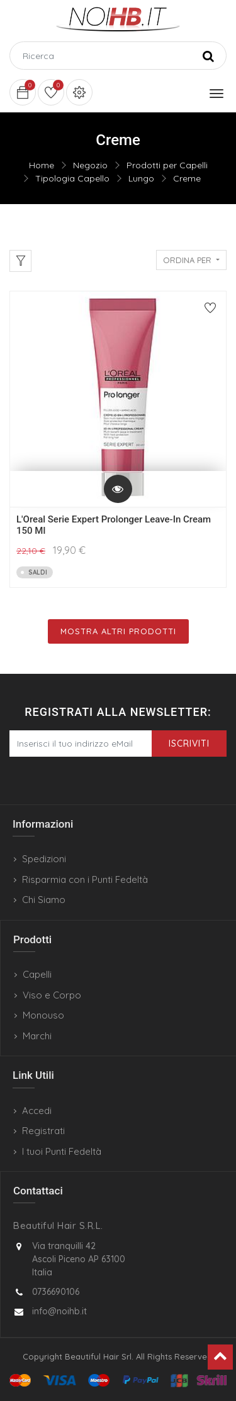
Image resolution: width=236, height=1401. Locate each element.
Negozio (90, 165)
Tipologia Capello (72, 178)
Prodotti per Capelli (167, 165)
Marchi (37, 1036)
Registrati (43, 1131)
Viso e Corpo (52, 995)
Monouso (43, 1015)
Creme (187, 178)
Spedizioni (44, 859)
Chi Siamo (43, 900)
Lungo (141, 178)
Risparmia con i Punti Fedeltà (85, 879)
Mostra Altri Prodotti (118, 631)
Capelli (37, 974)
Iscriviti (189, 743)
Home (41, 165)
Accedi (37, 1111)
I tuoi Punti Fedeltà (61, 1151)
